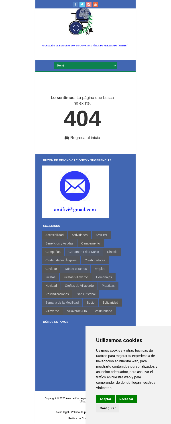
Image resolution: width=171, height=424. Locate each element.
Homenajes (104, 277)
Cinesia (112, 252)
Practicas (108, 285)
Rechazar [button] (126, 399)
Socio (90, 302)
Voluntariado (103, 311)
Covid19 (51, 269)
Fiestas (50, 277)
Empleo (100, 269)
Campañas (53, 252)
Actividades (80, 235)
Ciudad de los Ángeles (61, 260)
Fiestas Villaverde (75, 277)
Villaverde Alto (77, 311)
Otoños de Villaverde (79, 285)
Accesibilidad (54, 235)
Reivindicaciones (57, 294)
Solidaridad (110, 302)
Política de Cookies (79, 418)
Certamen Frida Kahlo (84, 252)
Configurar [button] (108, 408)
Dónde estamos (76, 269)
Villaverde (52, 311)
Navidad (51, 285)
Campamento (90, 243)
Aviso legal (62, 412)
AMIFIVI (101, 235)
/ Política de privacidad (82, 412)
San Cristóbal (86, 294)
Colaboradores (95, 260)
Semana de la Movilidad (62, 302)
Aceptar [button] (105, 399)
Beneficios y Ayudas (59, 243)
